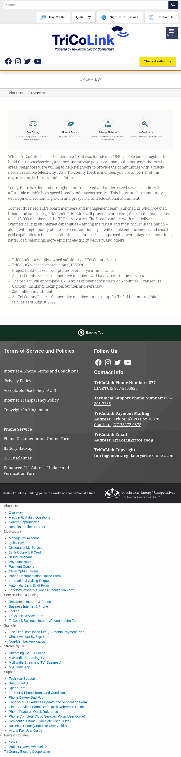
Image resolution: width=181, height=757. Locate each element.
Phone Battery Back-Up (26, 697)
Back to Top (94, 332)
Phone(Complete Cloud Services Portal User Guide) (47, 716)
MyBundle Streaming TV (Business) (35, 662)
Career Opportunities (24, 522)
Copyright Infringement (26, 409)
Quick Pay (16, 543)
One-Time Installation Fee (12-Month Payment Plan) (47, 632)
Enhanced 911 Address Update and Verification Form (36, 470)
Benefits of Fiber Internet (27, 527)
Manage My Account (24, 538)
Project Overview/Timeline (28, 747)
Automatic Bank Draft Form (29, 585)
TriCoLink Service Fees (26, 616)
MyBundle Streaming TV (26, 658)
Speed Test (17, 688)
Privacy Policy (20, 380)
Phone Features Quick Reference (33, 712)
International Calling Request (30, 581)
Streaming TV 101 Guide (27, 653)
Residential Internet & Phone (30, 602)
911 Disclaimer (18, 458)
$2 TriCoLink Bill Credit (25, 552)
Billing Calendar (20, 557)
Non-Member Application (27, 641)
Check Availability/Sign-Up (28, 637)
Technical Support (22, 678)
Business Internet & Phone (28, 606)
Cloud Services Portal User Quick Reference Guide (46, 707)
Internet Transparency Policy (31, 400)
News (13, 742)
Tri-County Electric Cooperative (27, 751)
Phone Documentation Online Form (37, 438)
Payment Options (21, 566)
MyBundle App (19, 667)
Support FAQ (18, 683)
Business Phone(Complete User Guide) (38, 726)
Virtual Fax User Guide (25, 730)
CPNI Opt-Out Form (23, 571)
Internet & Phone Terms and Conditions (41, 371)
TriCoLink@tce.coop (133, 440)
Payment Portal (20, 562)
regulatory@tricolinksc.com (149, 455)
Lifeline (14, 611)
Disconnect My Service (25, 547)
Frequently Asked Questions (29, 517)
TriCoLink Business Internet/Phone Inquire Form (44, 621)
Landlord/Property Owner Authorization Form (42, 590)
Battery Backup (18, 448)
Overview (15, 513)
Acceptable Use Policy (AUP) (30, 390)
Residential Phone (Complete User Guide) (40, 721)
